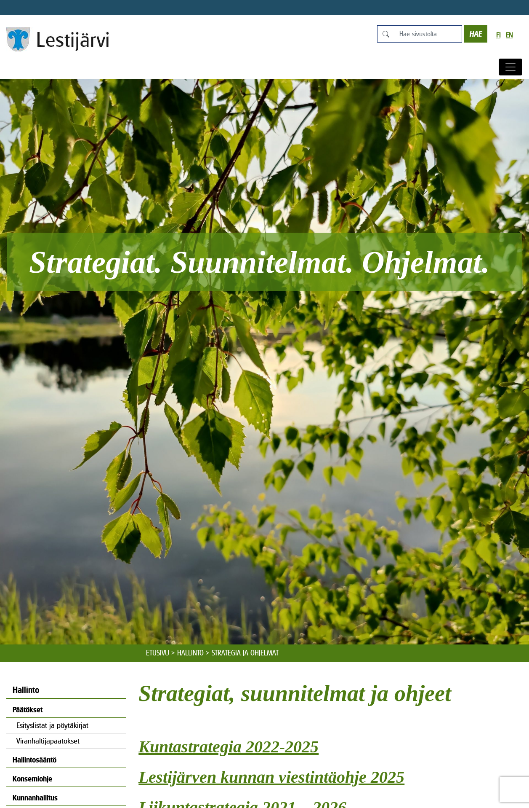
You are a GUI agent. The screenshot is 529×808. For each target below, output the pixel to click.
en (509, 35)
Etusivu (157, 653)
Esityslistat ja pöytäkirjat (52, 725)
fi (498, 35)
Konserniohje (32, 778)
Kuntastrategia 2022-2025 (228, 746)
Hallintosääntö (34, 759)
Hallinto (190, 653)
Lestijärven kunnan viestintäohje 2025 (271, 777)
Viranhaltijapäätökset (48, 740)
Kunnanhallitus (35, 797)
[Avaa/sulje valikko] (510, 67)
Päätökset (28, 709)
